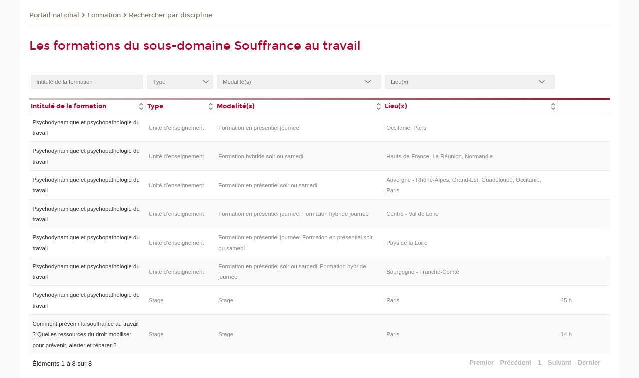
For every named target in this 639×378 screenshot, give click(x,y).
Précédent (516, 362)
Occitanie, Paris (406, 128)
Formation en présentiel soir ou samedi (267, 185)
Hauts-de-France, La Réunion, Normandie (439, 156)
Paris (392, 300)
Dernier (589, 362)
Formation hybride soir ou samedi (260, 156)
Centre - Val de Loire (412, 214)
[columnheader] (87, 105)
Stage (156, 300)
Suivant (559, 362)
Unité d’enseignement (176, 128)
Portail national (54, 15)
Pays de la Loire (406, 243)
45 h (566, 300)
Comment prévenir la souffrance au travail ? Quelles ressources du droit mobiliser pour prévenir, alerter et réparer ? (85, 334)
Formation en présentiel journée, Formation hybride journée (293, 214)
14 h (566, 334)
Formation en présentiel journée (258, 128)
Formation (104, 15)
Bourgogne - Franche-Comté (422, 272)
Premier (481, 362)
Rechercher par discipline (170, 15)
